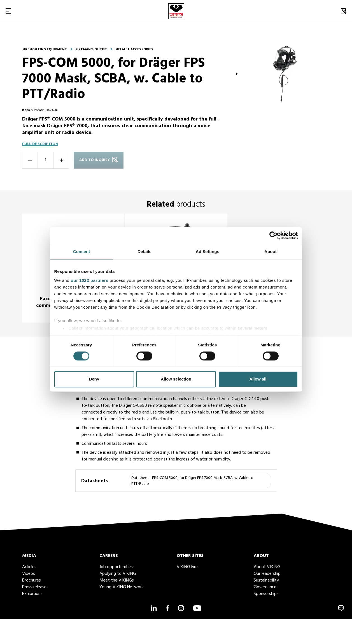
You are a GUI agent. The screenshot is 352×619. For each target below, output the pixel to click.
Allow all (258, 379)
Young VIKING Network (121, 587)
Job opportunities (116, 567)
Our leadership (267, 573)
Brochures (31, 580)
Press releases (35, 587)
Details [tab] (144, 251)
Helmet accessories (134, 49)
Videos (28, 573)
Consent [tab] (81, 251)
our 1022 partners (89, 280)
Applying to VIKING (117, 573)
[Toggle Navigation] (8, 11)
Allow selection (176, 379)
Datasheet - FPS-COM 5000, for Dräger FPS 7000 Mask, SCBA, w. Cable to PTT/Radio (192, 481)
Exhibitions (32, 593)
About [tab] (270, 251)
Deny (94, 379)
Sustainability (266, 580)
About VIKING (267, 567)
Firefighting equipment (44, 49)
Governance (265, 587)
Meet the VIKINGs (116, 580)
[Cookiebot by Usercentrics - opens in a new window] (273, 235)
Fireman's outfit (91, 49)
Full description (40, 144)
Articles (29, 567)
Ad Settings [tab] (207, 251)
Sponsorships (266, 593)
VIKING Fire (187, 567)
